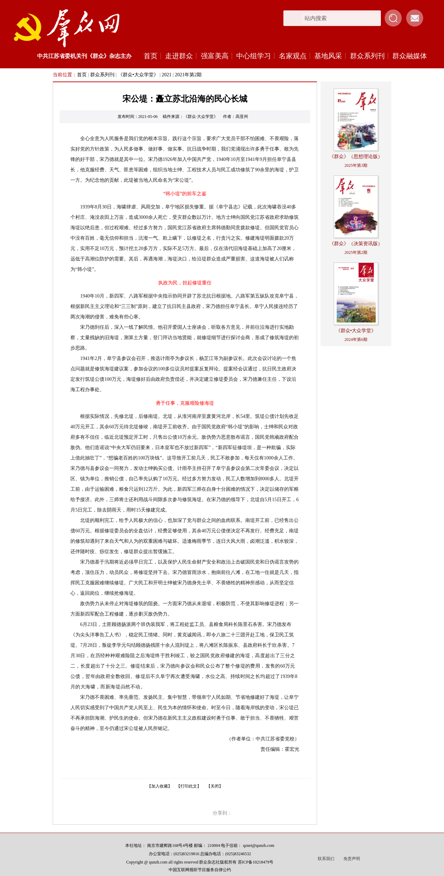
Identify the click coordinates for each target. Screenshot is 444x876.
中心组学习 (253, 56)
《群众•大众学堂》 (138, 74)
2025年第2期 (355, 252)
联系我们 (326, 858)
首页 (150, 56)
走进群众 (179, 56)
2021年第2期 (188, 74)
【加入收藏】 (159, 786)
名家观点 (293, 56)
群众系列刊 (367, 56)
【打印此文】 (188, 786)
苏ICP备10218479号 (256, 862)
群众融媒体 (409, 56)
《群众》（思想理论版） (356, 156)
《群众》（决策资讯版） (356, 243)
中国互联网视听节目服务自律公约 (200, 869)
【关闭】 (214, 786)
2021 (166, 74)
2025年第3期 (355, 165)
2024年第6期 (355, 339)
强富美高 (215, 56)
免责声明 (351, 858)
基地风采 (328, 56)
